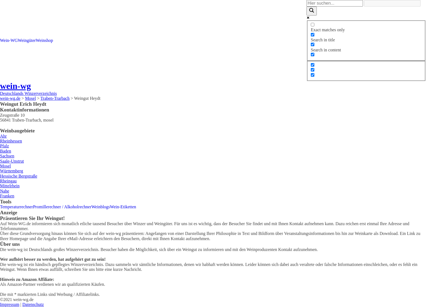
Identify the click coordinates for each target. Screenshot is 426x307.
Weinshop (44, 40)
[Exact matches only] (312, 24)
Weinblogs (101, 206)
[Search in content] (312, 44)
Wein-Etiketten (123, 206)
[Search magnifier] (311, 11)
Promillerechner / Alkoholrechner (62, 206)
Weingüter (27, 40)
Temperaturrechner (16, 206)
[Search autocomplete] (392, 3)
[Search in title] (312, 34)
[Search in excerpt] (312, 54)
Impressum (9, 304)
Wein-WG (9, 40)
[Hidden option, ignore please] (312, 65)
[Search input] (334, 3)
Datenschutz (33, 304)
